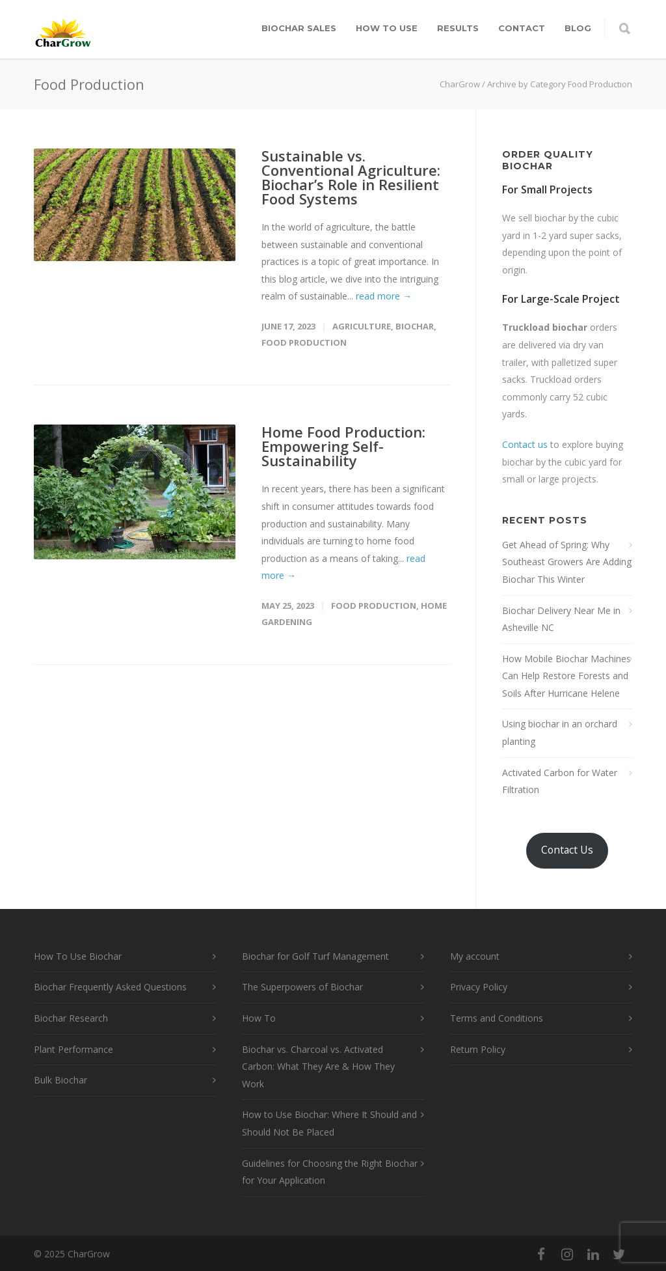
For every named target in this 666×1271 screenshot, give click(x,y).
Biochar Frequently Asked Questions (110, 987)
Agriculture (361, 326)
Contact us (525, 444)
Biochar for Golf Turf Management (315, 956)
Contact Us (567, 850)
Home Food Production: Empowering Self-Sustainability (343, 446)
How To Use (387, 28)
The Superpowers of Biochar (302, 987)
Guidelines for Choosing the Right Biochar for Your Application (330, 1172)
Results (458, 28)
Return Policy (477, 1049)
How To (259, 1018)
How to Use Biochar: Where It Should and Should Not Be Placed (329, 1123)
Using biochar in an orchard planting (559, 732)
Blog (578, 28)
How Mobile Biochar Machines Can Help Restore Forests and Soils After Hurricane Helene (566, 675)
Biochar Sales (298, 28)
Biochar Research (71, 1018)
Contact (521, 28)
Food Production (304, 342)
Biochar (414, 326)
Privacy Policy (478, 987)
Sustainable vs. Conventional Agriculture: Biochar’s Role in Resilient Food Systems (350, 177)
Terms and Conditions (496, 1018)
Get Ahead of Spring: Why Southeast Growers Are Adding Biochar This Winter (567, 561)
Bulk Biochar (60, 1080)
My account (475, 956)
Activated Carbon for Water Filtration (559, 781)
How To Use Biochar (78, 956)
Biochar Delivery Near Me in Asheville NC (561, 619)
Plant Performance (73, 1049)
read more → (384, 296)
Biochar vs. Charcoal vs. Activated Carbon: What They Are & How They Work (318, 1066)
